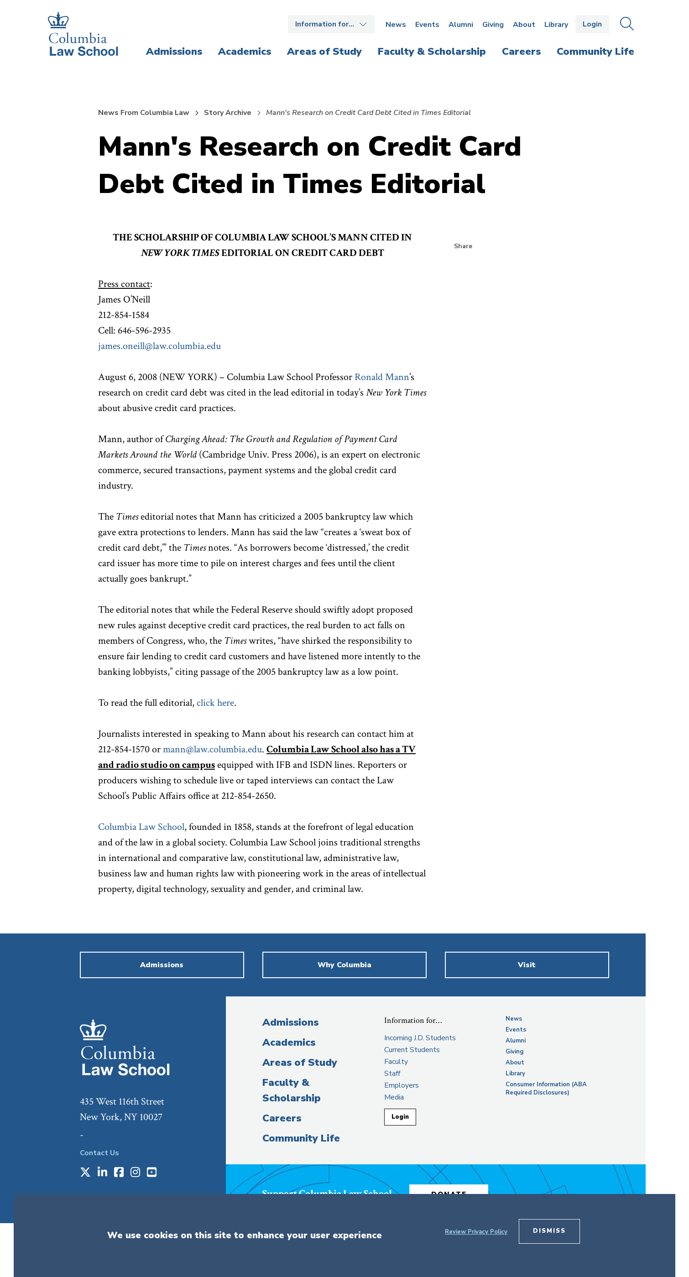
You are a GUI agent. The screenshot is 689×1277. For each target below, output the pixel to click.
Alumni (461, 25)
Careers (281, 1118)
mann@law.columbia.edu (212, 749)
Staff (392, 1074)
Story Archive (227, 113)
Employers (401, 1085)
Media (394, 1097)
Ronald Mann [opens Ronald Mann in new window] (382, 377)
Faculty (396, 1062)
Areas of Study (299, 1062)
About (524, 25)
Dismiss (549, 1231)
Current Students (412, 1050)
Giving (493, 25)
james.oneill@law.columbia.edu (159, 346)
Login (592, 24)
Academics (288, 1042)
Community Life (301, 1138)
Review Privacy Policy (476, 1232)
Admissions (290, 1022)
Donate (453, 1192)
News (396, 25)
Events (427, 25)
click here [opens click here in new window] (215, 702)
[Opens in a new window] (85, 1173)
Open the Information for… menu (331, 24)
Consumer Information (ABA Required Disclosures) (546, 1088)
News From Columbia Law (143, 113)
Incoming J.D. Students (420, 1038)
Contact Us (99, 1153)
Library (556, 25)
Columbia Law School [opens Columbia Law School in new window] (141, 827)
